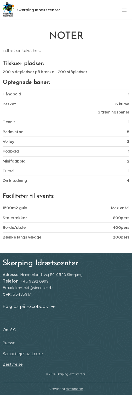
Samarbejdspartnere (23, 353)
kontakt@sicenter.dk (34, 287)
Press (8, 342)
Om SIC (9, 329)
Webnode (74, 389)
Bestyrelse (13, 364)
